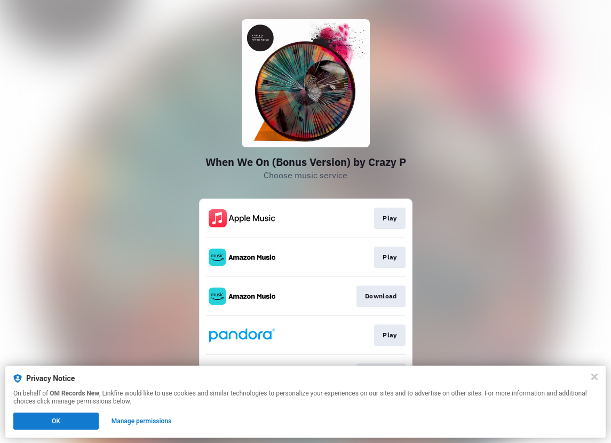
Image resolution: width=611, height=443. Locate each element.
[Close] (594, 376)
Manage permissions (142, 421)
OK (56, 421)
